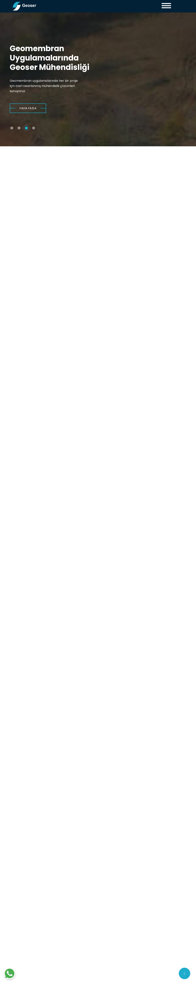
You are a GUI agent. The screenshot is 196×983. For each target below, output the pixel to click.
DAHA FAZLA (28, 108)
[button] (13, 125)
